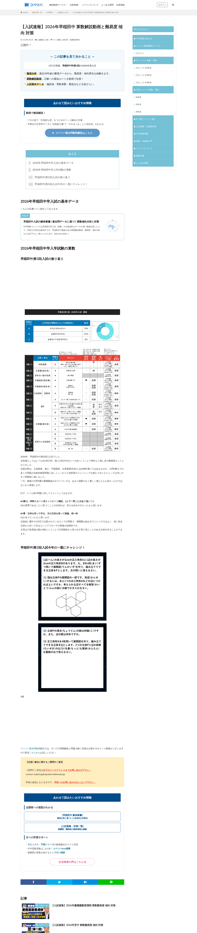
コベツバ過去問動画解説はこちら (74, 132)
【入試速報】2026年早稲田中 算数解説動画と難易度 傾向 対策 (95, 12)
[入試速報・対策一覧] (72, 828)
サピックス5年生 (144, 75)
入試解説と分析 (62, 12)
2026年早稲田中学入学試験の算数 (49, 170)
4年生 (138, 111)
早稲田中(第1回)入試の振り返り (49, 177)
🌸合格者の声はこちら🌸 (72, 862)
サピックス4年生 (144, 82)
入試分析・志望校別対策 (70, 40)
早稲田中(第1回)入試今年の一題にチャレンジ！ (58, 184)
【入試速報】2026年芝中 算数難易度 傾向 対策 (77, 925)
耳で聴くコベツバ (145, 119)
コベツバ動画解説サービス (148, 45)
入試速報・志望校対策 (146, 126)
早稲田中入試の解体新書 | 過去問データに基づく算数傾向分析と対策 (61, 221)
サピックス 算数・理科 (146, 60)
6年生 (138, 97)
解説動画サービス (57, 5)
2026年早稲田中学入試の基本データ (51, 163)
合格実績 (74, 5)
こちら (32, 752)
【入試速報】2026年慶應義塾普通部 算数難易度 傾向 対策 (83, 905)
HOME (25, 12)
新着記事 (140, 155)
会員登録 (120, 5)
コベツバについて (90, 5)
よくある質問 (107, 5)
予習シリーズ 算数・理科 (147, 89)
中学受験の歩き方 (144, 38)
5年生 (138, 104)
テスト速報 (56, 40)
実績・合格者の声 (144, 141)
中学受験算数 (142, 133)
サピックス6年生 (144, 68)
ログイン (162, 5)
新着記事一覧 (37, 12)
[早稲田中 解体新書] (72, 817)
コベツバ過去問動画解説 (33, 748)
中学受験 (49, 12)
